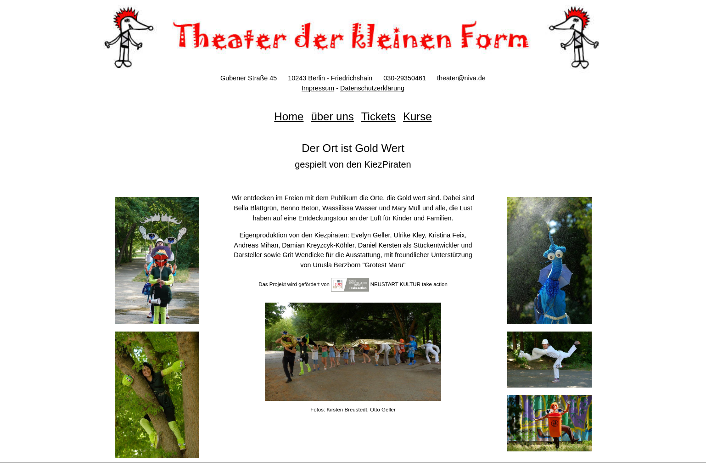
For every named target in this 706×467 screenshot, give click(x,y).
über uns (332, 116)
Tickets (378, 116)
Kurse (417, 116)
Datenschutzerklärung (372, 88)
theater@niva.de (461, 78)
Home (288, 116)
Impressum (318, 88)
